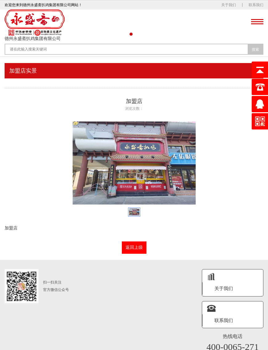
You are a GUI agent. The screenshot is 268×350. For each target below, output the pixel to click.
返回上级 (134, 247)
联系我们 (256, 5)
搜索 (255, 49)
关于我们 (228, 5)
